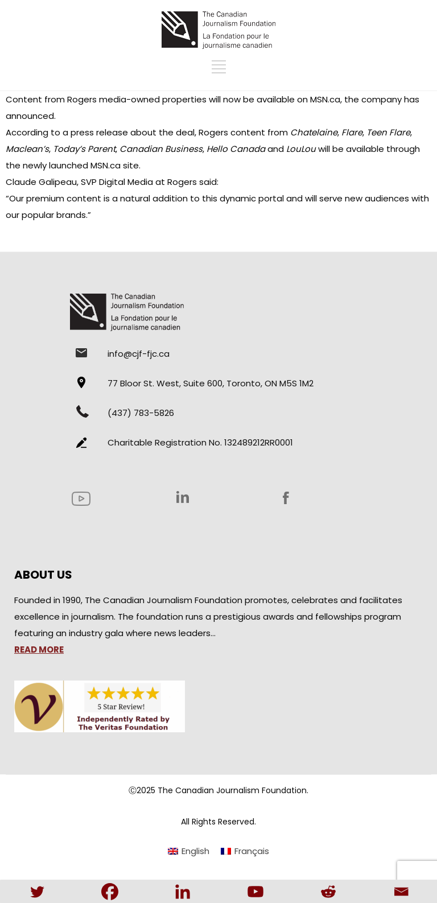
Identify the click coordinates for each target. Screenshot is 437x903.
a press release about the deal (129, 132)
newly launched (55, 165)
